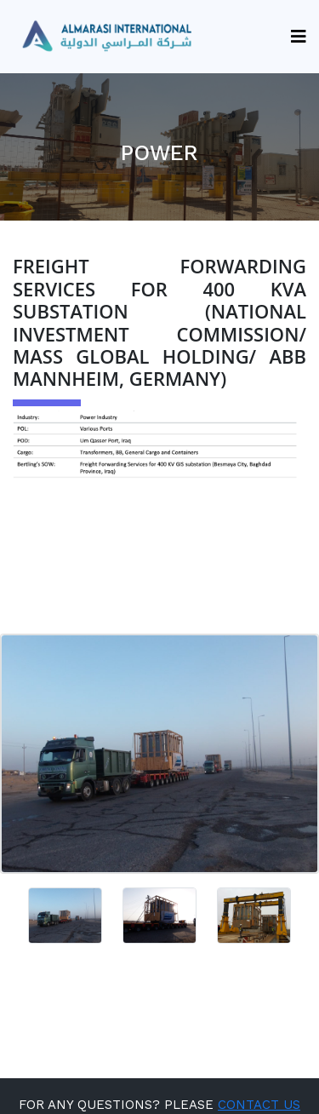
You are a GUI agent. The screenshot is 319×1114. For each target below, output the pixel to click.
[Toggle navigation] (292, 36)
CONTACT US (259, 1104)
